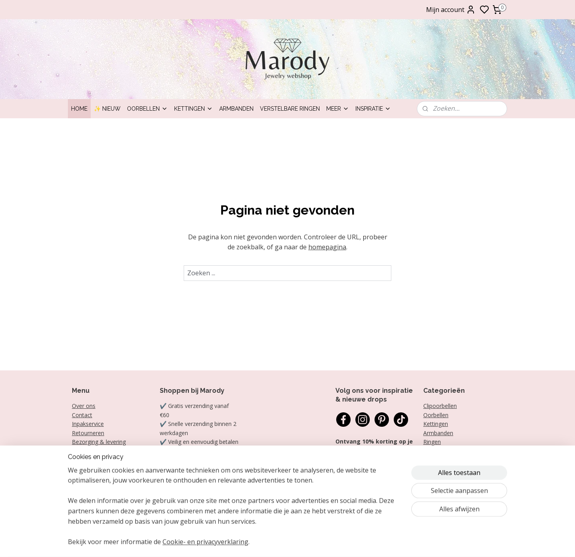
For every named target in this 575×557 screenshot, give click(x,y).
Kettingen (193, 108)
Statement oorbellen (449, 450)
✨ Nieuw (107, 108)
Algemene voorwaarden (103, 460)
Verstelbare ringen (290, 108)
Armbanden (236, 108)
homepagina (327, 247)
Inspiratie (373, 108)
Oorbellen (147, 108)
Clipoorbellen (440, 406)
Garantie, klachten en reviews (110, 450)
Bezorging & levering (99, 442)
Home (79, 108)
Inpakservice (88, 424)
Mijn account (451, 9)
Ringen (432, 442)
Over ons (83, 406)
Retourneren (88, 433)
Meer (337, 108)
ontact (83, 415)
